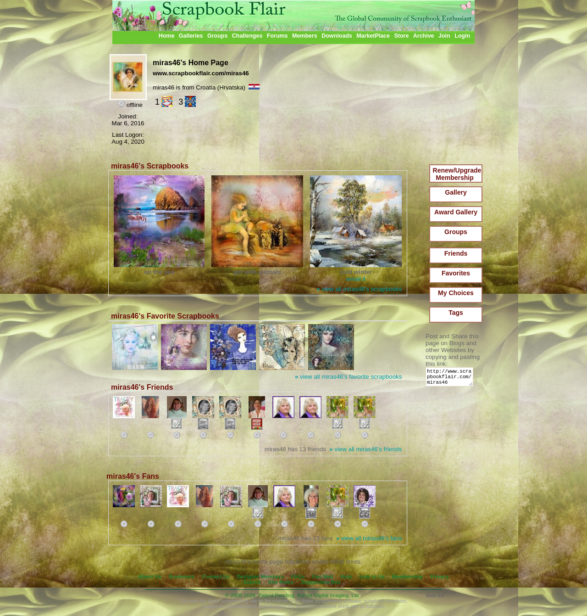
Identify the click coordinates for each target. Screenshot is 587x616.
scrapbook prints (332, 606)
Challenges (247, 36)
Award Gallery (455, 212)
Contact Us (215, 576)
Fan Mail (322, 576)
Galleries (191, 36)
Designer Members (260, 576)
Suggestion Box (321, 582)
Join (444, 36)
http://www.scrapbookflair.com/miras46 (451, 379)
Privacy (439, 576)
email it (355, 278)
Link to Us (372, 576)
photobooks (371, 606)
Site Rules (281, 582)
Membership (407, 576)
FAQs (298, 576)
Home (167, 36)
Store (401, 36)
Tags (456, 312)
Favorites (456, 273)
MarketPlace (373, 36)
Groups (217, 36)
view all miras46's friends (365, 449)
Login (462, 36)
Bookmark (181, 576)
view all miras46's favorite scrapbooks (348, 376)
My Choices (456, 293)
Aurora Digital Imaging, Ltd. (328, 595)
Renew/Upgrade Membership (457, 174)
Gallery (455, 192)
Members (304, 36)
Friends (456, 253)
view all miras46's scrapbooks (359, 289)
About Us (149, 576)
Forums (277, 36)
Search (252, 582)
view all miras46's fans (369, 538)
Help (346, 576)
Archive (423, 36)
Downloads (336, 36)
